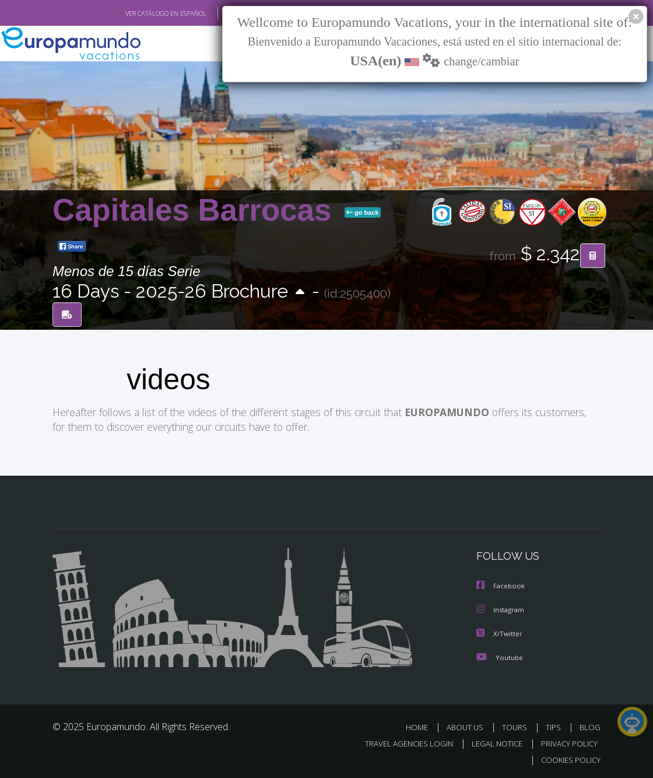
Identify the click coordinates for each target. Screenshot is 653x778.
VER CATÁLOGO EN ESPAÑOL (139, 13)
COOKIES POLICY (568, 757)
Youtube (499, 655)
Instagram (501, 608)
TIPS (554, 725)
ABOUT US (468, 725)
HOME (421, 725)
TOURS (517, 725)
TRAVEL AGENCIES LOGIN (400, 741)
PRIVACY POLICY (566, 741)
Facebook (501, 585)
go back (362, 212)
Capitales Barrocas (196, 210)
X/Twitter (499, 631)
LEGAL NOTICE (491, 741)
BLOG (590, 725)
